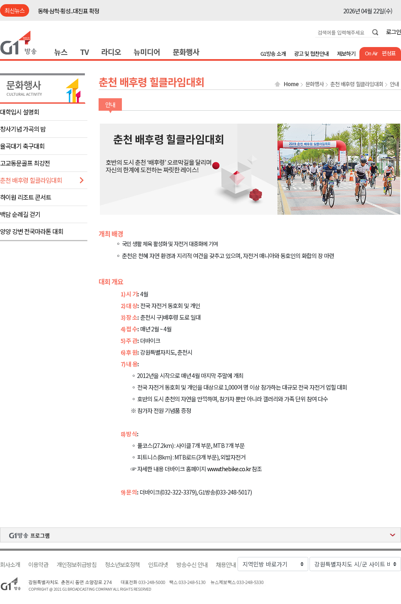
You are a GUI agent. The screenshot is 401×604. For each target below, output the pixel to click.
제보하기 (346, 53)
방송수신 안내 (192, 564)
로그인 (393, 31)
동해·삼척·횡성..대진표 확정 (68, 11)
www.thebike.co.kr (229, 469)
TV (84, 51)
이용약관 (38, 564)
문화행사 (186, 51)
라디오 (111, 51)
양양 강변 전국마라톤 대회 (31, 231)
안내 (394, 84)
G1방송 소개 (273, 53)
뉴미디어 (147, 51)
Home (291, 84)
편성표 (389, 53)
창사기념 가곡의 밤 (23, 128)
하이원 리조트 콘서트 (25, 197)
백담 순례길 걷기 (20, 214)
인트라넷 (158, 564)
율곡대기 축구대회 (22, 146)
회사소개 (10, 564)
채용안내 (226, 564)
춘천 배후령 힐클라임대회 (31, 180)
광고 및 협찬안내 (311, 53)
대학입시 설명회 (19, 111)
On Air (371, 53)
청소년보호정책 (122, 564)
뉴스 (60, 51)
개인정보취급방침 (77, 564)
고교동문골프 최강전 (25, 163)
